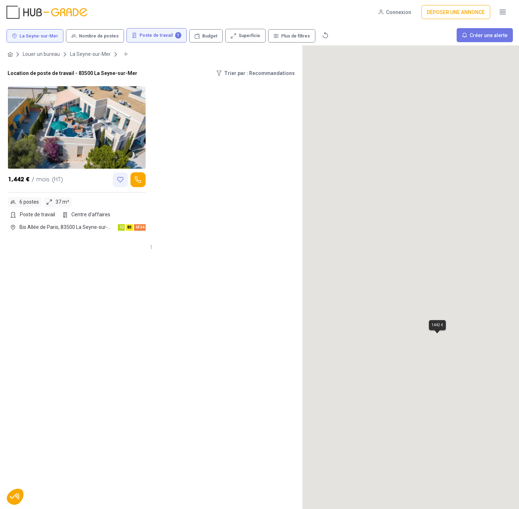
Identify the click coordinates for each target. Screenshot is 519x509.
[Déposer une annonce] (455, 12)
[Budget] (206, 36)
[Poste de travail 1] (157, 35)
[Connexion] (394, 12)
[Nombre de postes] (95, 36)
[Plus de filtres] (291, 36)
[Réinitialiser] (325, 35)
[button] (15, 496)
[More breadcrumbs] (126, 54)
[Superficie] (245, 36)
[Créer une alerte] (485, 35)
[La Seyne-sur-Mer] (34, 36)
